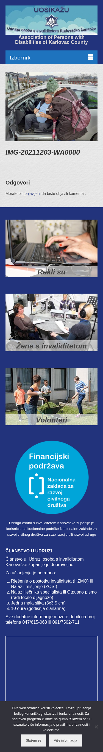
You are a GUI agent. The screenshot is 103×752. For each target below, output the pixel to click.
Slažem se (33, 740)
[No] (96, 727)
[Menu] (51, 57)
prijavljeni (32, 193)
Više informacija (65, 740)
